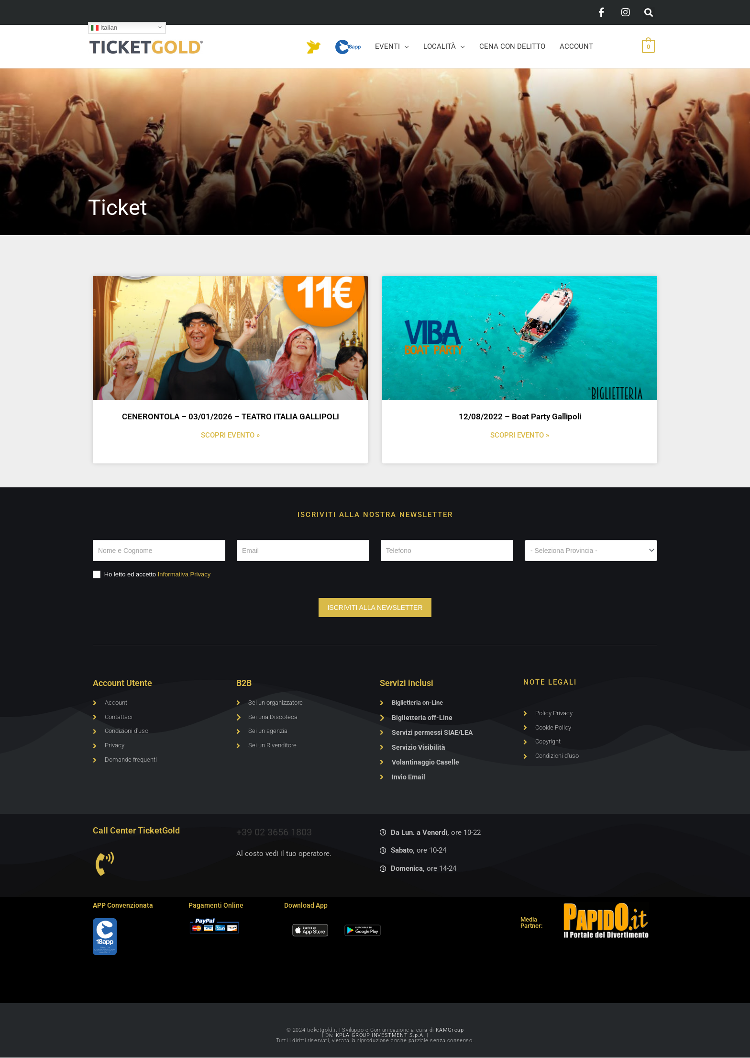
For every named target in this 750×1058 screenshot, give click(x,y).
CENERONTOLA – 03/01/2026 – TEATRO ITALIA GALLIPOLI (230, 416)
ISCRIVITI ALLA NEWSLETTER (374, 607)
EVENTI (387, 46)
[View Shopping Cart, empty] (648, 46)
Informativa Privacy (184, 574)
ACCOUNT (576, 46)
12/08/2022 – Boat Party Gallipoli (520, 416)
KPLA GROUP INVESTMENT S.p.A (379, 1036)
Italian (104, 27)
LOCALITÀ (439, 46)
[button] (649, 13)
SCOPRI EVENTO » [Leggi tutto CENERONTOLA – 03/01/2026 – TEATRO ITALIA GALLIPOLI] (230, 435)
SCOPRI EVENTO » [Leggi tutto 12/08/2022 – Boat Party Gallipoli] (519, 435)
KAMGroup (450, 1030)
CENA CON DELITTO (512, 46)
